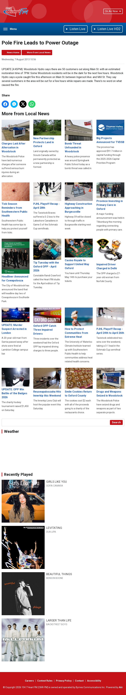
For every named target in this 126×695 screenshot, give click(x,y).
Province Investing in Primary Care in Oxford (110, 196)
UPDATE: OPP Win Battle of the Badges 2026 (16, 383)
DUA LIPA (51, 531)
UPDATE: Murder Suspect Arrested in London (16, 321)
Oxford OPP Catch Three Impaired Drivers (47, 321)
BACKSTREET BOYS (56, 624)
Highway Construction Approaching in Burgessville (79, 197)
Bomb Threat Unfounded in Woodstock (79, 136)
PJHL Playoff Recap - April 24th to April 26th (110, 321)
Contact (79, 680)
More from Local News (39, 52)
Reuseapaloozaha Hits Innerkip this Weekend (47, 382)
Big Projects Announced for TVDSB (110, 132)
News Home (13, 52)
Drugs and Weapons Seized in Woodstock (110, 382)
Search (116, 422)
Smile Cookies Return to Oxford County (79, 382)
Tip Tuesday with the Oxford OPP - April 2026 (47, 255)
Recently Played (18, 474)
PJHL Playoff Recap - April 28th (47, 195)
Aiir (121, 687)
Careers (29, 680)
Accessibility (94, 680)
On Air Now (113, 11)
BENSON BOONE (54, 578)
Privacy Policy (64, 680)
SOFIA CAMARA (54, 485)
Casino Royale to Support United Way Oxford (79, 254)
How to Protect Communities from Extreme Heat (79, 323)
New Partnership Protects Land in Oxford (47, 134)
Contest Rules (44, 680)
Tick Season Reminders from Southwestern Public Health (16, 199)
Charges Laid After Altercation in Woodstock (16, 136)
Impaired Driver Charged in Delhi (110, 254)
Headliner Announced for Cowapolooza (16, 260)
